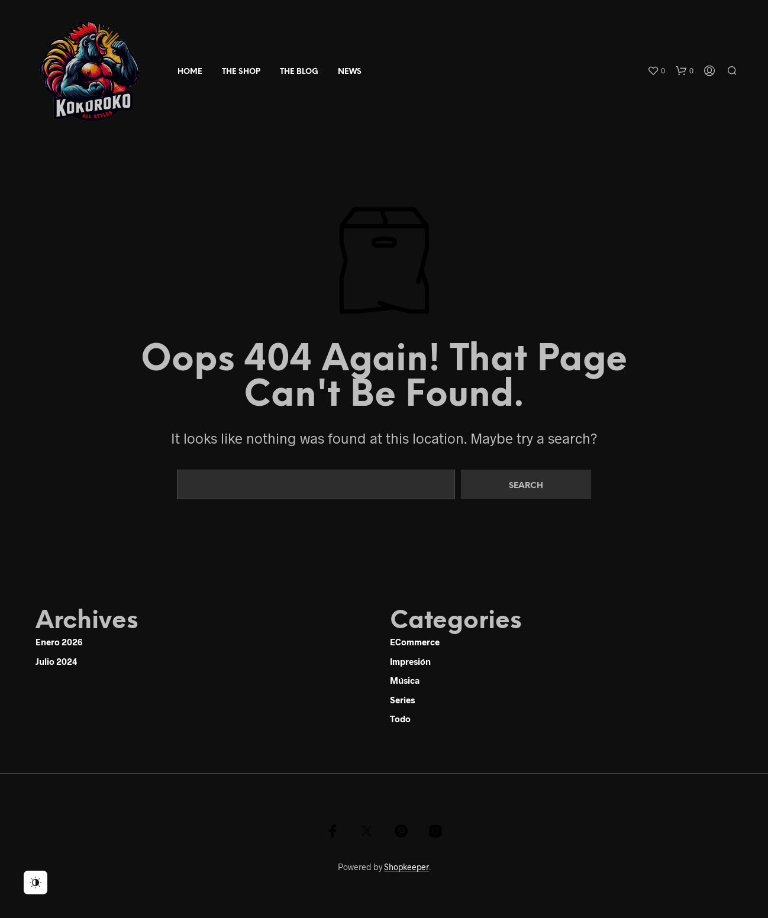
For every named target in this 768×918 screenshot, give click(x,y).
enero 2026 (59, 641)
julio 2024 (57, 661)
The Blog (299, 72)
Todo (400, 718)
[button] (656, 71)
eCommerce (415, 641)
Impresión (410, 661)
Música (405, 680)
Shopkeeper (406, 867)
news (350, 72)
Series (402, 699)
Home (190, 72)
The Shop (241, 72)
